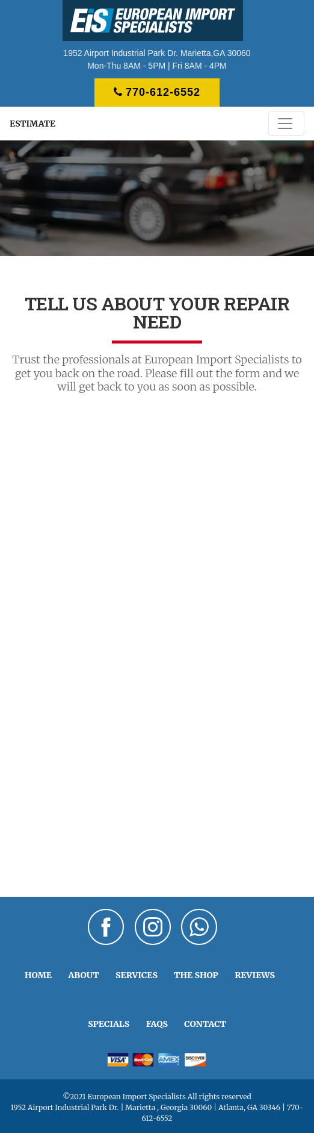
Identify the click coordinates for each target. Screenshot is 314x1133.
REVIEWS (255, 975)
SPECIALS (108, 1023)
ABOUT (83, 975)
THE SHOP (196, 975)
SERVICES (136, 975)
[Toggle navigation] (286, 123)
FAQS (157, 1023)
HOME (38, 975)
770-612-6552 (157, 92)
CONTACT (205, 1023)
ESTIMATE (32, 123)
